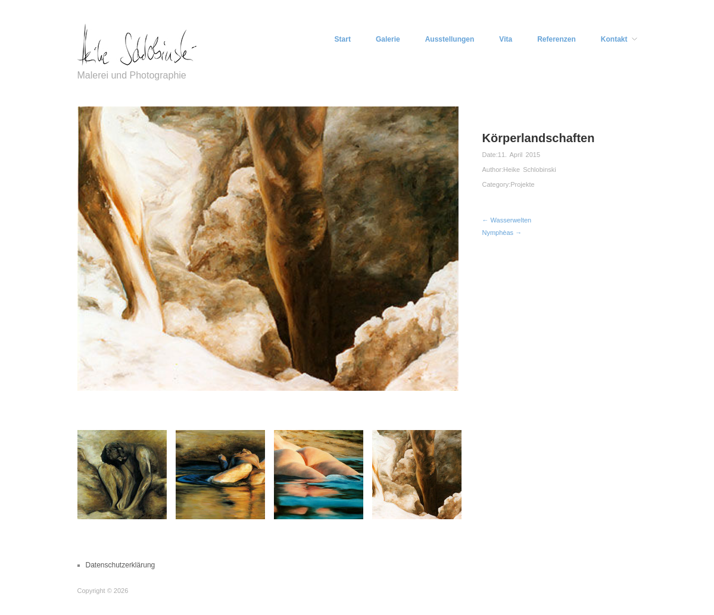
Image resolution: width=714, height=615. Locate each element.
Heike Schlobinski (529, 169)
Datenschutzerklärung (120, 565)
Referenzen (556, 39)
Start (343, 39)
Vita (505, 39)
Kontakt (614, 39)
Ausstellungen (450, 39)
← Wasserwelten (507, 220)
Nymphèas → (502, 232)
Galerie (388, 39)
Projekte (522, 184)
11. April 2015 (519, 154)
